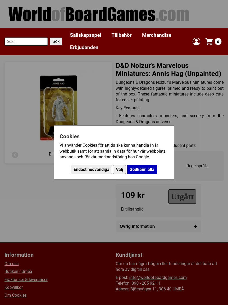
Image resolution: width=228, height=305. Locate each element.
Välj (119, 169)
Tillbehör (122, 35)
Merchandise (156, 35)
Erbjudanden (84, 47)
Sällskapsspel (85, 35)
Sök (56, 41)
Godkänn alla (142, 169)
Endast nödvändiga (91, 169)
